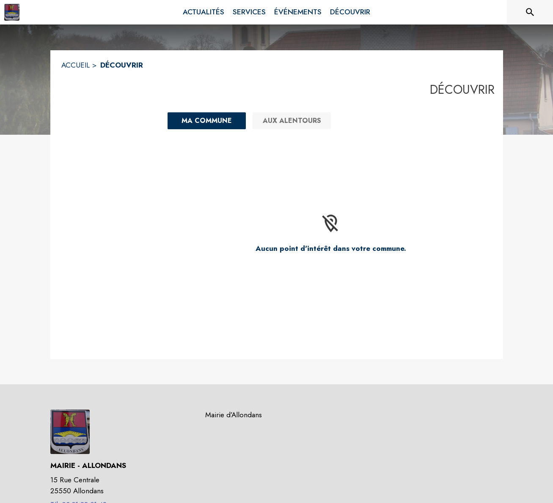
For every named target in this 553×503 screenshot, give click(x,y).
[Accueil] (11, 12)
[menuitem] (203, 12)
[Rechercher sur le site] (530, 12)
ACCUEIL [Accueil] (75, 65)
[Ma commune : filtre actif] (207, 120)
